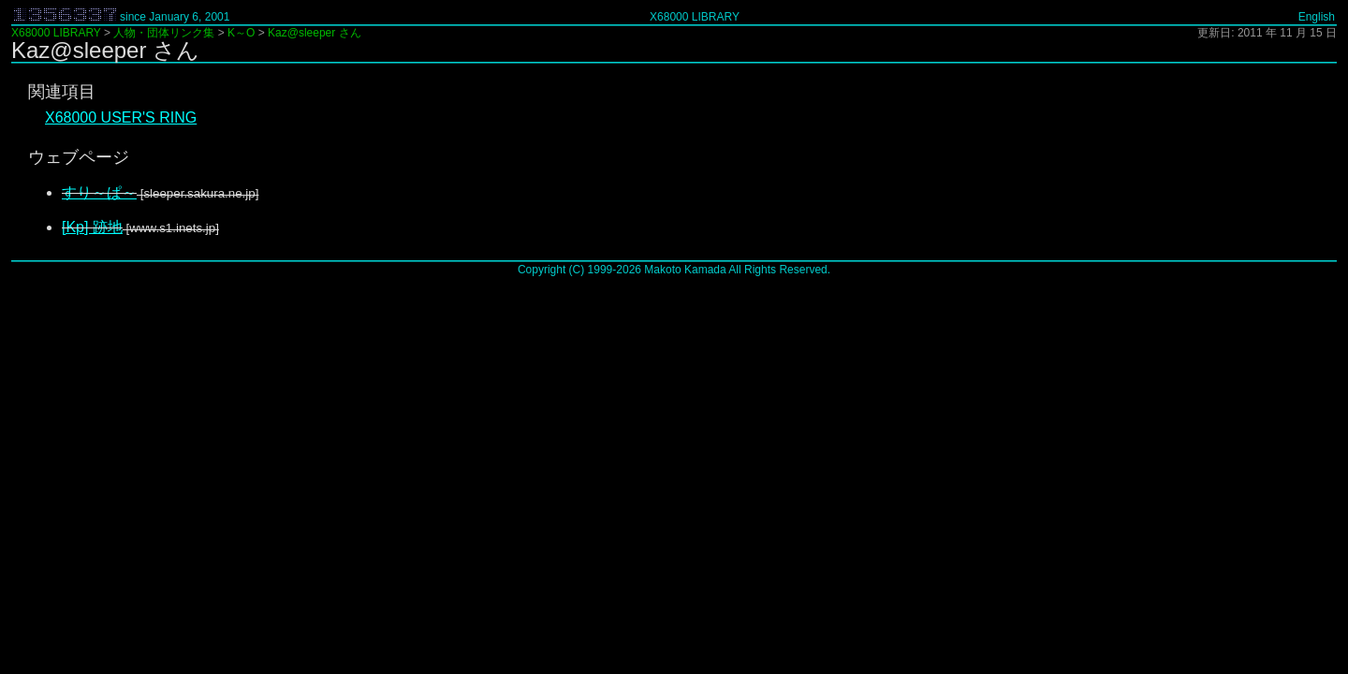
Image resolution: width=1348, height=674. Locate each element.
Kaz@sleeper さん (314, 32)
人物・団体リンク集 (163, 32)
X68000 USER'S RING (121, 117)
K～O (241, 32)
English (1316, 16)
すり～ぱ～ (99, 192)
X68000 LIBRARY (695, 16)
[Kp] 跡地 (92, 227)
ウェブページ (78, 157)
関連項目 (61, 91)
